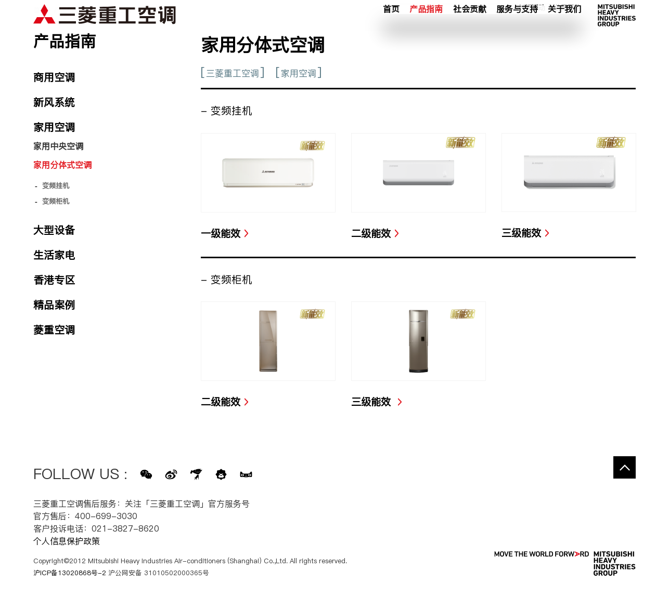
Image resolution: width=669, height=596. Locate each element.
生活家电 (54, 255)
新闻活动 (531, 20)
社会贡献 (469, 36)
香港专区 (54, 280)
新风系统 (54, 102)
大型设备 (54, 230)
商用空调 (54, 77)
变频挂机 (55, 185)
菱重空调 (54, 330)
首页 (391, 36)
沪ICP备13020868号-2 (69, 572)
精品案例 (54, 305)
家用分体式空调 (62, 164)
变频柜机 (55, 201)
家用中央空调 (58, 146)
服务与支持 (517, 36)
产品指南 (426, 36)
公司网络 (567, 20)
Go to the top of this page (624, 467)
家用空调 (298, 73)
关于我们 (564, 36)
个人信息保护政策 (66, 541)
